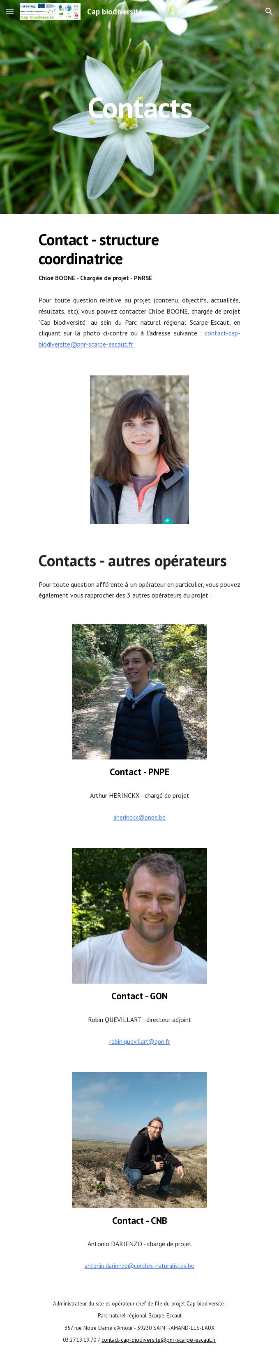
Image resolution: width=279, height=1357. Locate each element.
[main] (139, 107)
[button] (10, 11)
